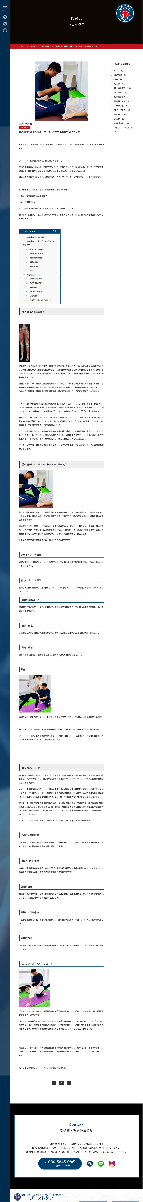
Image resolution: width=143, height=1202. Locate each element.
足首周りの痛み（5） (123, 101)
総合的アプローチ (32, 274)
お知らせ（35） (121, 114)
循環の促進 (32, 262)
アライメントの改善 (34, 249)
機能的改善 (31, 287)
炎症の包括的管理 (34, 282)
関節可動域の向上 (34, 257)
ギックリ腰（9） (121, 105)
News (33, 46)
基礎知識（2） (120, 75)
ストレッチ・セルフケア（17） (123, 129)
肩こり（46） (120, 83)
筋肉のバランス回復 (34, 253)
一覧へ (61, 1082)
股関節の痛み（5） (122, 96)
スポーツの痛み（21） (124, 110)
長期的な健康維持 (34, 291)
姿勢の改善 (32, 266)
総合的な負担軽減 (34, 278)
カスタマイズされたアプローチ (38, 300)
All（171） (119, 70)
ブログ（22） (120, 118)
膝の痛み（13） (121, 92)
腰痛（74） (119, 79)
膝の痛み (45, 46)
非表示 (54, 231)
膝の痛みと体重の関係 (34, 237)
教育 (29, 270)
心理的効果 (31, 295)
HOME (21, 46)
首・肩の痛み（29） (123, 88)
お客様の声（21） (122, 123)
